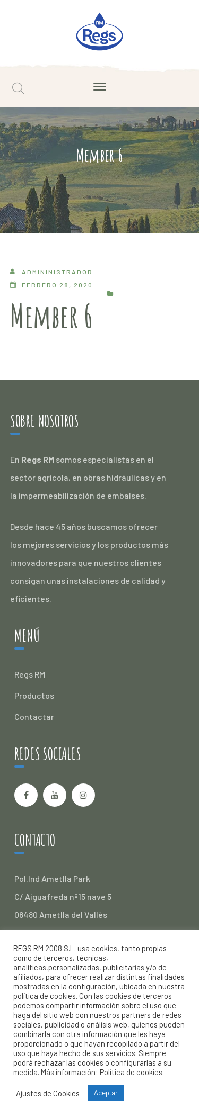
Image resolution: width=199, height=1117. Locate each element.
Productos (34, 695)
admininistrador (57, 271)
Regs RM (29, 674)
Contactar (34, 716)
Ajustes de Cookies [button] (48, 1093)
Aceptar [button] (106, 1092)
